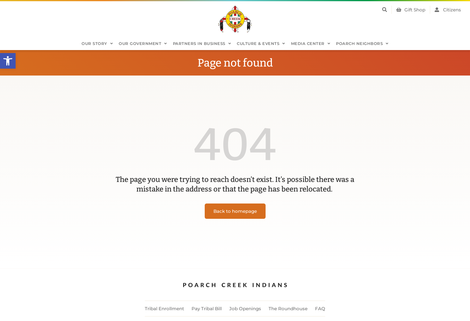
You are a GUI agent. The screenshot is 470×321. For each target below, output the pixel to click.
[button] (8, 61)
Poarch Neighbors (362, 44)
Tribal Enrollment (164, 308)
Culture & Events (261, 44)
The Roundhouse (288, 308)
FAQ (320, 308)
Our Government (143, 44)
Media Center (310, 44)
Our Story (97, 44)
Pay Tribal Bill (207, 308)
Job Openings (245, 308)
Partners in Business (202, 44)
